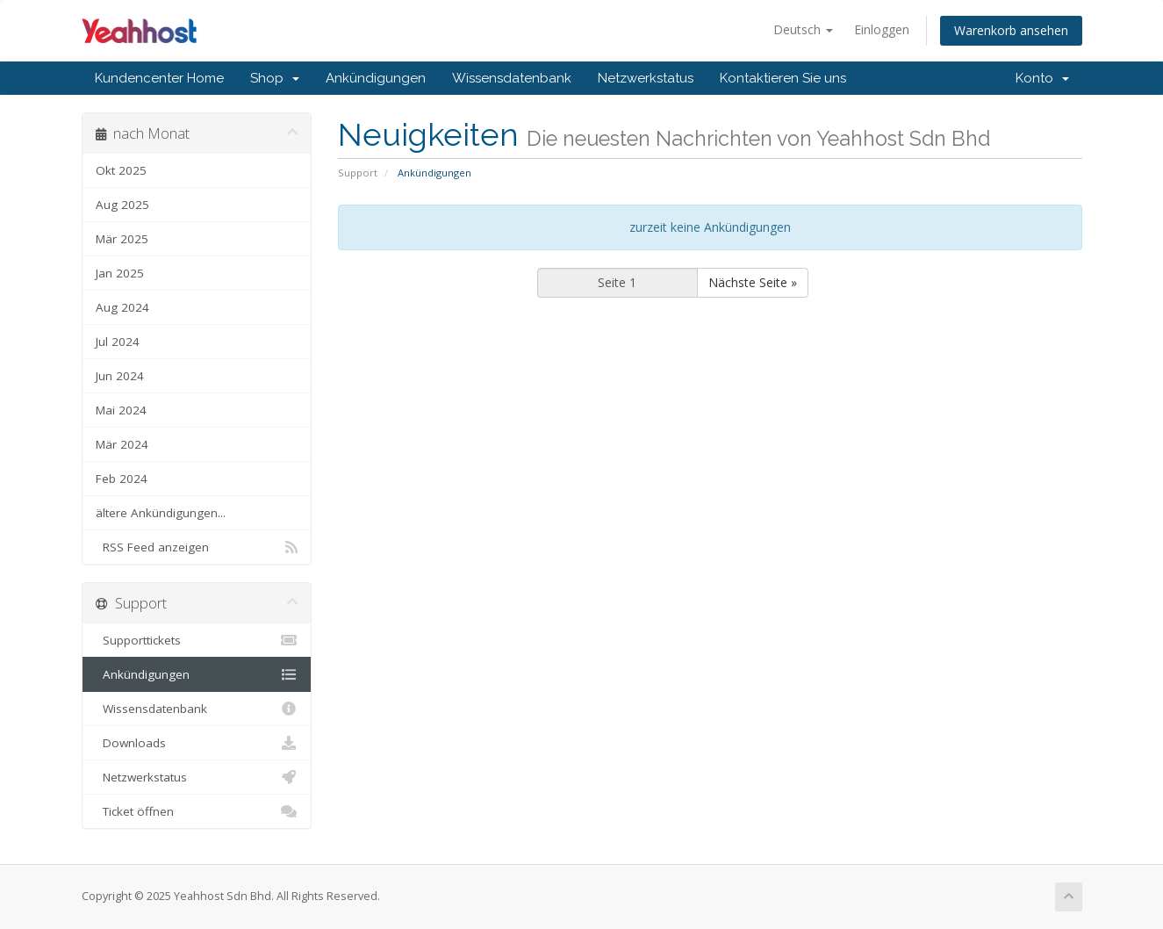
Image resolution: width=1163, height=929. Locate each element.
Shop (274, 78)
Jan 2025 (120, 273)
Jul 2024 (118, 341)
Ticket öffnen (197, 811)
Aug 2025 (122, 204)
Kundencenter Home (159, 78)
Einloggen (881, 29)
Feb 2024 (121, 478)
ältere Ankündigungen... (161, 513)
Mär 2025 (122, 239)
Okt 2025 (121, 170)
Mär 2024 (122, 444)
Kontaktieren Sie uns (783, 78)
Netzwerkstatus (645, 78)
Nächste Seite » (752, 282)
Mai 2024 (121, 410)
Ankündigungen (376, 78)
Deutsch (803, 29)
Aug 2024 (122, 307)
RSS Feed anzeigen (197, 547)
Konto (1042, 78)
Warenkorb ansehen (1011, 30)
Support (357, 172)
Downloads (197, 742)
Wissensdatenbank (511, 78)
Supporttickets (197, 640)
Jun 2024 (120, 376)
